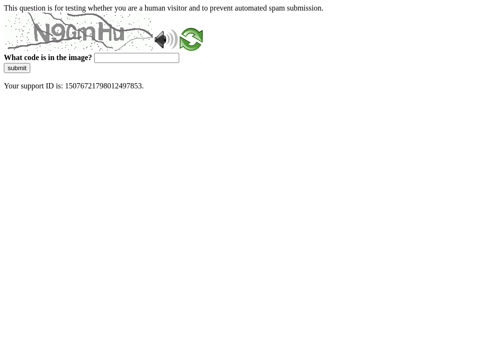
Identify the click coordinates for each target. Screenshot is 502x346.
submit (17, 68)
